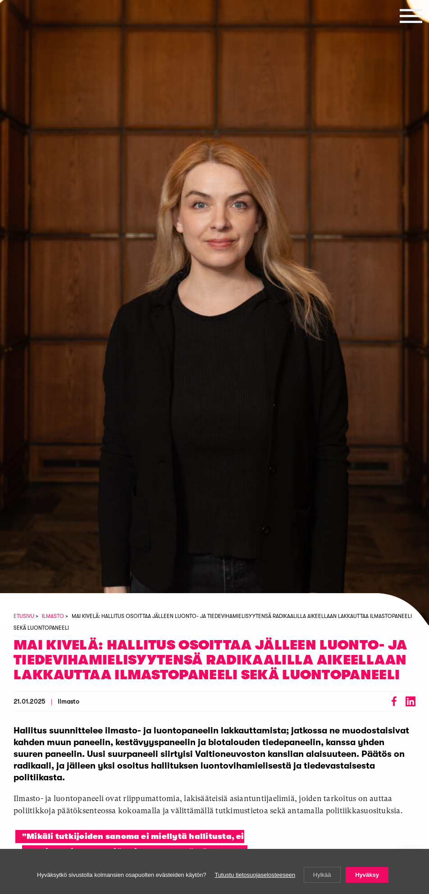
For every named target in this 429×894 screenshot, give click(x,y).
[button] (411, 16)
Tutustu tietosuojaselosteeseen (254, 874)
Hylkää (322, 874)
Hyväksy (367, 874)
